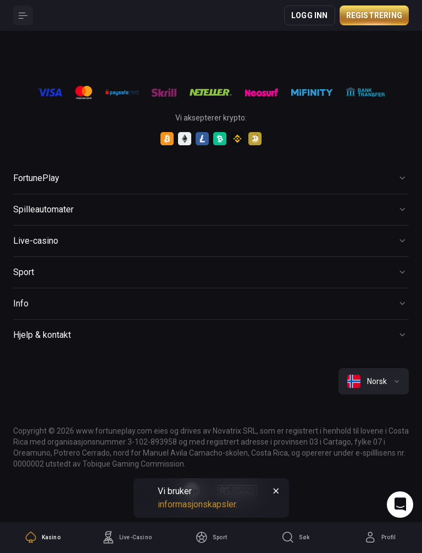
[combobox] (373, 381)
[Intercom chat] (400, 504)
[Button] (23, 15)
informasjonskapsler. (197, 504)
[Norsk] (373, 381)
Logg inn (309, 15)
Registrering (374, 15)
